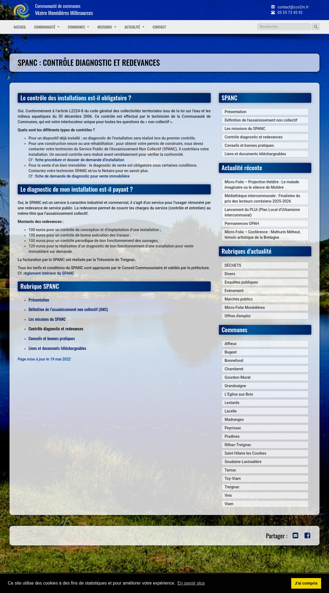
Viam (229, 504)
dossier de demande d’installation (96, 160)
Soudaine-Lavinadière (243, 462)
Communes (78, 27)
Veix (228, 495)
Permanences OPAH (242, 223)
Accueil (20, 27)
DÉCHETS (233, 265)
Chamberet (234, 369)
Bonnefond (234, 360)
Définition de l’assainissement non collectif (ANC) (68, 309)
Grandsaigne (235, 386)
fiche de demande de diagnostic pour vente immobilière (82, 176)
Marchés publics (239, 299)
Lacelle (231, 411)
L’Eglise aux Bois (239, 394)
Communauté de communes (64, 9)
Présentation (39, 300)
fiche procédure (48, 160)
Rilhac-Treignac (238, 445)
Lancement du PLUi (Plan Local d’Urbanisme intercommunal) (262, 212)
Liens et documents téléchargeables (57, 348)
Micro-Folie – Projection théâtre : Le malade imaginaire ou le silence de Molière (262, 185)
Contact (159, 27)
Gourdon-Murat (237, 377)
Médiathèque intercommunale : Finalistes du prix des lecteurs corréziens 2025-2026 (262, 198)
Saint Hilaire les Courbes (245, 453)
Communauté (47, 27)
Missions (106, 27)
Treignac (232, 487)
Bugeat (231, 352)
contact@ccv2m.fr (290, 7)
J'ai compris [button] (306, 583)
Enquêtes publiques (241, 282)
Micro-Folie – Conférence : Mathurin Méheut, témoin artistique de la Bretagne (263, 235)
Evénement (234, 290)
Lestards (232, 402)
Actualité (135, 27)
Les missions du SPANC (47, 319)
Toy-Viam (233, 478)
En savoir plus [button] (191, 583)
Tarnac (230, 470)
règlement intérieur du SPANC (48, 273)
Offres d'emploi (237, 316)
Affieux (231, 343)
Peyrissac (233, 428)
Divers (230, 274)
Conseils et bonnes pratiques (52, 338)
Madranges (234, 419)
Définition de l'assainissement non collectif (261, 120)
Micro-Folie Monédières (245, 307)
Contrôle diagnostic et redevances (254, 137)
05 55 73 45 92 (287, 12)
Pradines (232, 436)
